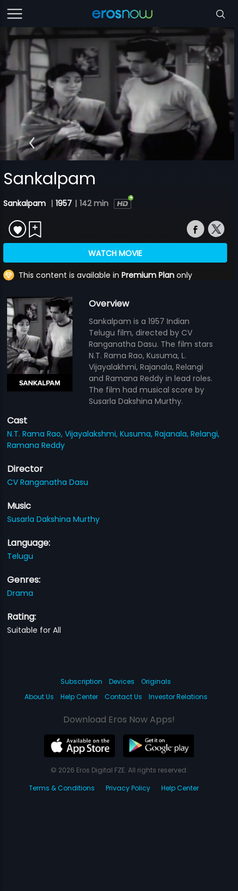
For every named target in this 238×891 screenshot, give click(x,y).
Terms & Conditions (62, 788)
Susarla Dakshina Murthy (53, 519)
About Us (39, 696)
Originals (156, 681)
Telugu (20, 556)
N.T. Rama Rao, (36, 433)
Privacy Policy (128, 788)
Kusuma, (137, 433)
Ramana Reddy (36, 445)
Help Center (79, 696)
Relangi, (205, 433)
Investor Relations (178, 696)
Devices (122, 681)
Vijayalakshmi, (92, 433)
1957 (64, 203)
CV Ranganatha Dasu (47, 482)
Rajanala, (173, 433)
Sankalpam (25, 203)
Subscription (81, 681)
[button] (32, 143)
